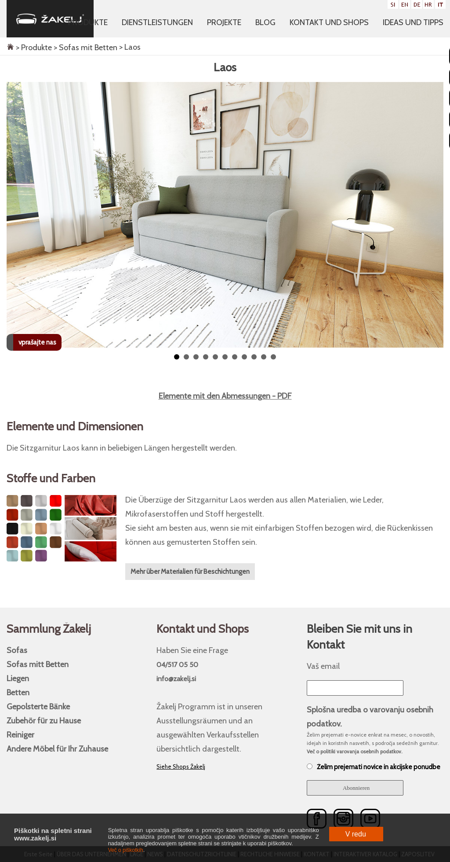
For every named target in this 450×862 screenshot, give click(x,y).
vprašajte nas (37, 342)
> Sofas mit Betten (84, 47)
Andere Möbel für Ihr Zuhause (57, 749)
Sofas (17, 650)
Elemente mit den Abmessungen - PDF (225, 396)
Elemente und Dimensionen (75, 426)
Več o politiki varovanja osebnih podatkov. (355, 751)
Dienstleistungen (157, 22)
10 (263, 356)
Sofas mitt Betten (38, 664)
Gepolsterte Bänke (38, 706)
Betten (18, 692)
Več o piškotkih (125, 850)
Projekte (224, 22)
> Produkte (33, 47)
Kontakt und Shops (329, 22)
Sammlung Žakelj (49, 629)
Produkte (88, 22)
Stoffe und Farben (51, 478)
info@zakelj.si (176, 679)
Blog (265, 22)
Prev (14, 103)
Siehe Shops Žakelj (180, 766)
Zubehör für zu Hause (44, 720)
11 (273, 356)
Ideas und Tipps (413, 22)
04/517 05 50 (177, 664)
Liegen (18, 678)
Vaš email (323, 666)
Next (435, 103)
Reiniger (20, 735)
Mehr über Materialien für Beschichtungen (190, 572)
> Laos (129, 47)
